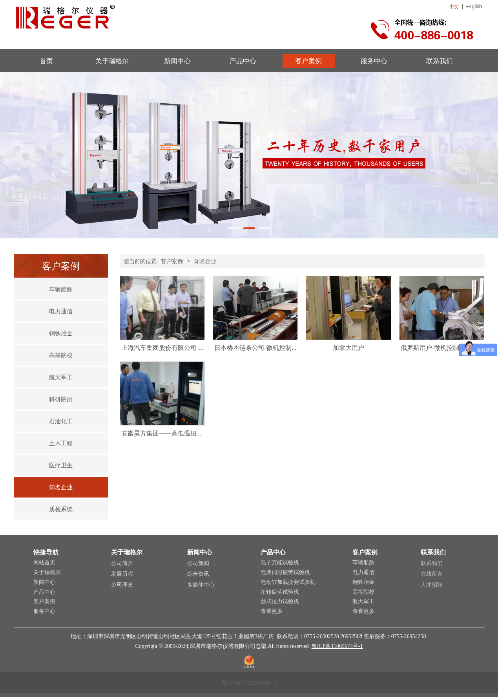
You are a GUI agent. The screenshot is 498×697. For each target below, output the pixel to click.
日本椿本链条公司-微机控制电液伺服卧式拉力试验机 (287, 347)
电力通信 (61, 311)
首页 (46, 61)
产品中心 (243, 61)
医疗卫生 (61, 465)
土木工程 (61, 443)
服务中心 (374, 61)
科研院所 (61, 399)
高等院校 (61, 355)
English (474, 6)
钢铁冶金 (61, 333)
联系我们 (439, 61)
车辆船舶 (61, 289)
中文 (454, 6)
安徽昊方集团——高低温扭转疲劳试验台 (177, 433)
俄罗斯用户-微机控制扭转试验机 (446, 347)
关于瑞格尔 (112, 61)
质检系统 (61, 509)
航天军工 (61, 377)
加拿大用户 (348, 347)
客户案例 (308, 61)
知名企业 (61, 487)
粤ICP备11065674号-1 (337, 646)
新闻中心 (177, 61)
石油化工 (61, 421)
